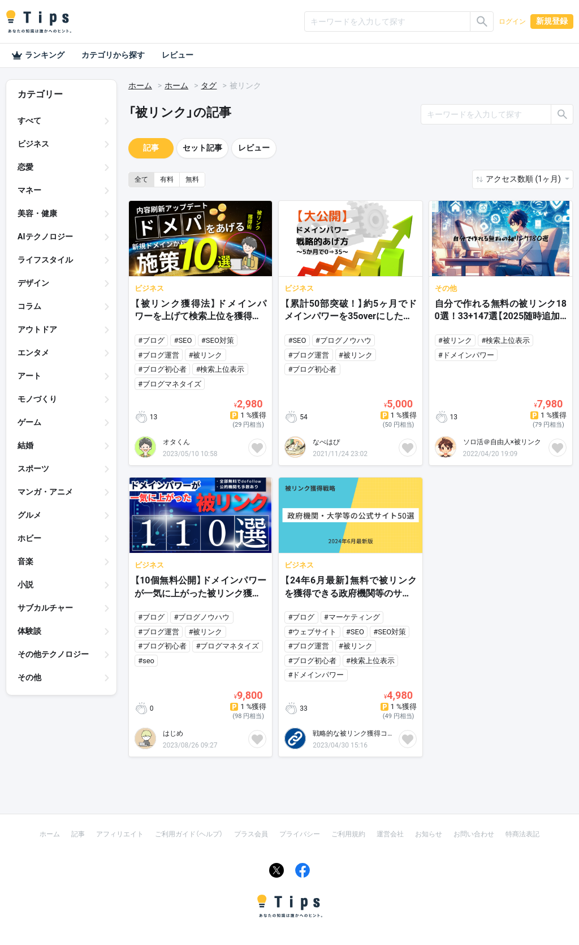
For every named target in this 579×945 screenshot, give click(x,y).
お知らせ (428, 834)
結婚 (25, 445)
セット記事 (202, 147)
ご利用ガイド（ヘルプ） (189, 834)
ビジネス (33, 143)
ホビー (29, 538)
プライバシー (299, 834)
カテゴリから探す (113, 54)
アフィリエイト (120, 834)
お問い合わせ (473, 834)
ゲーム (29, 422)
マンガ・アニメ (45, 491)
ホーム (140, 85)
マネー (29, 190)
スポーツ (33, 468)
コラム (29, 306)
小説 (25, 584)
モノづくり (37, 398)
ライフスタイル (45, 259)
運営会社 (390, 834)
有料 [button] (167, 179)
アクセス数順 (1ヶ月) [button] (524, 178)
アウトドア (37, 329)
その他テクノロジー (53, 654)
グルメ (29, 514)
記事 (151, 147)
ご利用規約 (348, 834)
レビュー (177, 54)
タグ (209, 85)
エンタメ (33, 352)
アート (29, 375)
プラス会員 (251, 834)
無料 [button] (192, 179)
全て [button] (141, 179)
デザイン (33, 282)
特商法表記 (522, 834)
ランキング (37, 55)
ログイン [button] (512, 21)
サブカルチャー (45, 607)
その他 (29, 677)
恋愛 (25, 166)
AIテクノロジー (45, 236)
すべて (29, 120)
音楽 (25, 561)
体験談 (29, 630)
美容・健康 (37, 213)
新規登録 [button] (552, 20)
